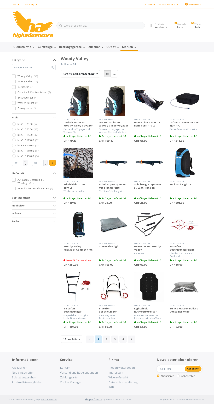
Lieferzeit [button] (18, 173)
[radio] (107, 73)
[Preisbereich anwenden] (52, 163)
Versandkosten (49, 399)
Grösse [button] (16, 213)
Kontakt (150, 4)
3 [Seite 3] (115, 339)
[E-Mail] (170, 368)
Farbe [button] (15, 221)
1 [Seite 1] (98, 339)
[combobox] (17, 4)
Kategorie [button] (18, 60)
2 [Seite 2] (106, 339)
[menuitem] (24, 47)
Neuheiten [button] (18, 205)
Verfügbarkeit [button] (21, 197)
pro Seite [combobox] (73, 339)
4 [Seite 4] (123, 339)
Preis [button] (15, 117)
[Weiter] (131, 339)
